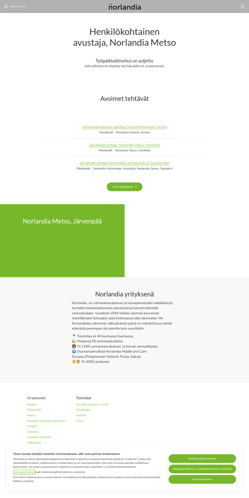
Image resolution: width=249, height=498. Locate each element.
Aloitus (31, 404)
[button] (242, 6)
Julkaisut (32, 432)
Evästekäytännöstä (24, 472)
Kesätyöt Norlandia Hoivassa (46, 421)
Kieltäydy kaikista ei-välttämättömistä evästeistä (202, 469)
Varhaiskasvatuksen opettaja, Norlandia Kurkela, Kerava (124, 127)
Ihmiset (32, 426)
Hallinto (81, 415)
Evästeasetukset (202, 479)
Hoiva (31, 415)
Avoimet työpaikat (39, 437)
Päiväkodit (34, 410)
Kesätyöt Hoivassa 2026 (92, 404)
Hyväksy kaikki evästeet (202, 458)
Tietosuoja (34, 442)
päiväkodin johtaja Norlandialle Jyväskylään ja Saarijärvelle (124, 163)
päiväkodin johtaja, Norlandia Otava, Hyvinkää (125, 145)
